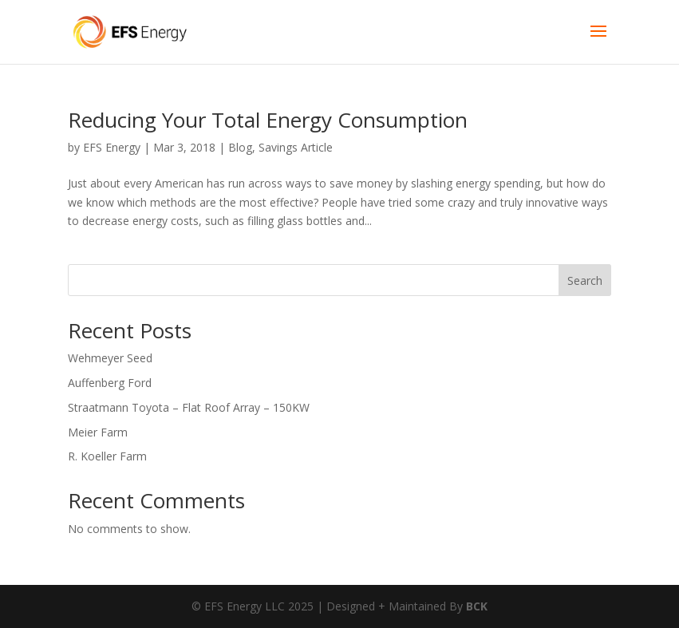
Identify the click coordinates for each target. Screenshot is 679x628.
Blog (240, 147)
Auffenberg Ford (110, 382)
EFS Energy (111, 147)
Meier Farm (98, 432)
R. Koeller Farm (107, 456)
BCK (477, 606)
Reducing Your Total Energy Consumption (268, 119)
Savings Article (296, 147)
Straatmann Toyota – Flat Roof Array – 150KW (189, 407)
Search (584, 280)
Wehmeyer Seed (110, 357)
